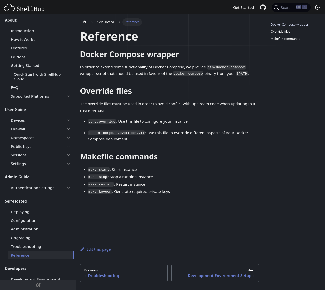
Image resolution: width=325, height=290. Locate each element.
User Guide (15, 109)
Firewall (18, 128)
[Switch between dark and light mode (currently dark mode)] (317, 7)
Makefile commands (285, 39)
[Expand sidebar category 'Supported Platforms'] (68, 96)
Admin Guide (17, 176)
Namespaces (23, 137)
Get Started (243, 7)
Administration (24, 228)
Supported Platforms (30, 96)
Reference (20, 255)
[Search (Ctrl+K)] (291, 7)
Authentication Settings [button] (32, 187)
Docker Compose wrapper (289, 24)
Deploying (20, 211)
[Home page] (84, 22)
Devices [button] (18, 120)
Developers (15, 268)
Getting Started (25, 65)
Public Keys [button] (21, 146)
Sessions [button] (19, 154)
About (11, 20)
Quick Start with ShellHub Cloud (37, 76)
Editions (18, 56)
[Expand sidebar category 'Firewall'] (68, 129)
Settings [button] (18, 163)
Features (19, 47)
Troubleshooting (26, 246)
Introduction (22, 30)
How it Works (23, 39)
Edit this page (95, 249)
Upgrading (20, 237)
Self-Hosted (16, 201)
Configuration (23, 220)
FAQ (14, 87)
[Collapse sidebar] (38, 285)
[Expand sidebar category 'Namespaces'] (68, 137)
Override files (280, 31)
